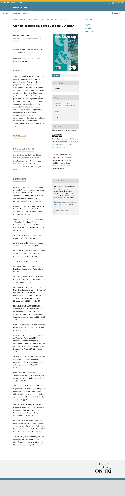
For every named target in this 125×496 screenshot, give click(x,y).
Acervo (22, 20)
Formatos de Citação (65, 211)
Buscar (116, 13)
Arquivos (16, 13)
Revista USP (20, 7)
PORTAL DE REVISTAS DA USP (11, 3)
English (88, 25)
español (88, 28)
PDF (57, 76)
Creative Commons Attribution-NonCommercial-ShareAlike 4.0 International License (65, 144)
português (89, 31)
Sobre (26, 13)
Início (15, 20)
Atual (5, 13)
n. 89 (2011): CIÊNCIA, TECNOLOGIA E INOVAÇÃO (44, 20)
